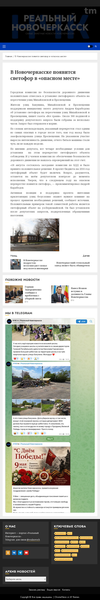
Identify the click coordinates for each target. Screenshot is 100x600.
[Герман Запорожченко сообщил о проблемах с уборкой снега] (14, 294)
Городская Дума (86, 537)
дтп (70, 533)
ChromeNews (61, 597)
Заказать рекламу (37, 589)
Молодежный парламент (63, 559)
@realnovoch (33, 539)
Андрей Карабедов (62, 542)
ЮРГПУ (74, 542)
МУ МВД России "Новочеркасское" (66, 537)
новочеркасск (60, 533)
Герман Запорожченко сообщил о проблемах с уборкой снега (33, 292)
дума (82, 542)
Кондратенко (60, 546)
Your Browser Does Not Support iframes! (50, 415)
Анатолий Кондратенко (70, 550)
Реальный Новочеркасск (50, 23)
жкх (75, 555)
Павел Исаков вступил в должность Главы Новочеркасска (81, 292)
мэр (57, 550)
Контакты (66, 589)
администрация (73, 546)
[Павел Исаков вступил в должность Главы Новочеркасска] (60, 294)
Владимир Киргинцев (62, 555)
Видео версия (53, 589)
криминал (85, 546)
